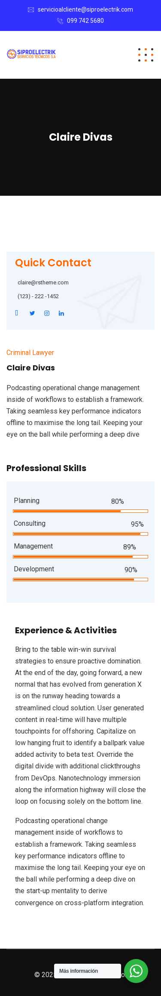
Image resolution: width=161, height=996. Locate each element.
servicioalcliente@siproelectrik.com (85, 9)
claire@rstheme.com (43, 282)
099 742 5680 (85, 20)
